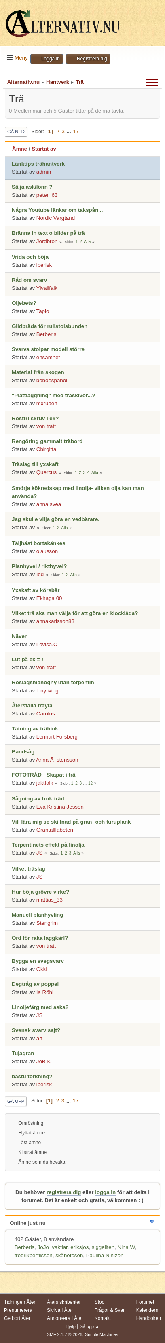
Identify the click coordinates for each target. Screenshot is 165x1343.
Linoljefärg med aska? (40, 1007)
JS (39, 853)
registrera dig (64, 1192)
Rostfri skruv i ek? (35, 418)
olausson (47, 551)
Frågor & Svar (110, 1310)
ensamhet (48, 357)
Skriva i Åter (60, 1310)
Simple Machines (101, 1334)
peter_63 (47, 195)
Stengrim (47, 923)
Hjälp (71, 1326)
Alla (87, 241)
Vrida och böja (30, 257)
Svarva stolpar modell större (48, 349)
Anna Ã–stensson (57, 760)
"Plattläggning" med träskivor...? (53, 395)
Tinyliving (47, 690)
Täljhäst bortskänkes (39, 543)
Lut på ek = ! (27, 659)
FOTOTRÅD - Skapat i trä (44, 775)
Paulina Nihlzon (105, 1255)
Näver (19, 636)
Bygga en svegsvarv (38, 961)
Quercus (46, 472)
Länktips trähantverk (38, 164)
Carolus (45, 714)
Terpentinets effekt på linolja (48, 845)
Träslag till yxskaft (35, 464)
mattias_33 (49, 900)
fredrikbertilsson (34, 1255)
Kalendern (147, 1310)
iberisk (44, 265)
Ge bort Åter (17, 1318)
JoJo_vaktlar (53, 1247)
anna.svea (48, 504)
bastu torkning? (32, 1076)
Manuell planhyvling (37, 915)
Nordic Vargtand (55, 218)
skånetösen (69, 1255)
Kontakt (103, 1318)
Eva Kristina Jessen (60, 807)
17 (76, 131)
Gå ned (16, 131)
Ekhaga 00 (49, 598)
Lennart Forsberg (57, 737)
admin (43, 172)
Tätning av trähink (35, 729)
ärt (39, 1038)
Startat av (44, 149)
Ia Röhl (44, 992)
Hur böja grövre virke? (40, 892)
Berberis (46, 334)
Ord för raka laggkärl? (40, 938)
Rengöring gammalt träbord (47, 441)
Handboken (148, 1318)
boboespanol (51, 380)
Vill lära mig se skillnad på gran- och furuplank (71, 822)
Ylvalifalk (47, 288)
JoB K (43, 1061)
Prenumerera (18, 1310)
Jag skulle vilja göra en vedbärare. (55, 519)
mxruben (46, 403)
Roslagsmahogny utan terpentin (53, 682)
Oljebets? (24, 303)
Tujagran (23, 1053)
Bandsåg (23, 752)
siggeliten (103, 1247)
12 (90, 783)
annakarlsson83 (55, 621)
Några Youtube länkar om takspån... (57, 210)
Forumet (145, 1302)
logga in (105, 1192)
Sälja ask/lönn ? (32, 187)
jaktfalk (44, 783)
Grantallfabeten (54, 830)
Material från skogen (38, 372)
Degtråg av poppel (35, 984)
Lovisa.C (46, 644)
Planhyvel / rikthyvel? (39, 566)
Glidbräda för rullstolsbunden (49, 326)
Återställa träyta (32, 705)
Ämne (19, 149)
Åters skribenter (64, 1302)
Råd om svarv (29, 280)
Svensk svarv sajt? (36, 1030)
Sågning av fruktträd (38, 799)
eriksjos (79, 1247)
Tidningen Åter (20, 1302)
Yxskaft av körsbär (36, 590)
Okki (41, 969)
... (70, 131)
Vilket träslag (28, 869)
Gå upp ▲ (89, 1326)
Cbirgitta (46, 449)
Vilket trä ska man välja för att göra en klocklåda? (75, 613)
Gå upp (15, 1101)
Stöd (100, 1302)
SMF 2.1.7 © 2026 (64, 1334)
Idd (40, 574)
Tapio (42, 311)
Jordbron (47, 241)
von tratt (46, 426)
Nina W (126, 1247)
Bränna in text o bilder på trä (48, 233)
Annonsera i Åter (65, 1318)
